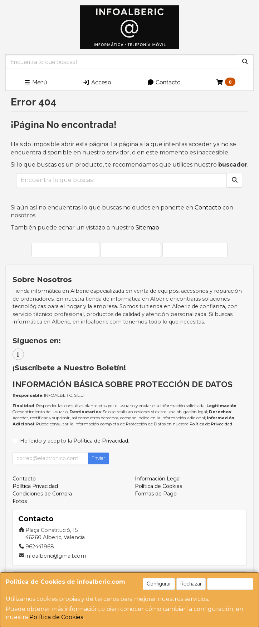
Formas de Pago (156, 493)
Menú (35, 82)
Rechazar (191, 584)
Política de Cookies (56, 617)
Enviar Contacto (130, 249)
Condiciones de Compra (42, 493)
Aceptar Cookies (230, 584)
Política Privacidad (35, 486)
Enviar (98, 458)
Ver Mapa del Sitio (195, 249)
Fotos (20, 501)
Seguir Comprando (65, 249)
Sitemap (147, 227)
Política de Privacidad (211, 423)
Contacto (164, 82)
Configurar (159, 584)
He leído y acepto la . (74, 441)
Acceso (97, 82)
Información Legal (158, 478)
